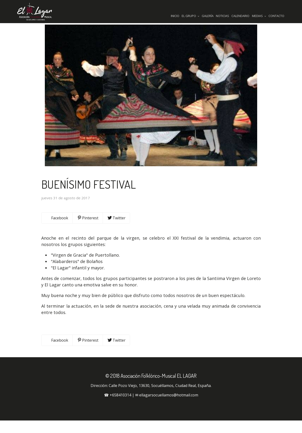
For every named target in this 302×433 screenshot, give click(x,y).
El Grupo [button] (190, 16)
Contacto (276, 16)
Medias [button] (259, 16)
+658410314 (120, 407)
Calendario (240, 16)
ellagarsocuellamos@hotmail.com (168, 407)
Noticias (222, 16)
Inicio (175, 16)
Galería (208, 16)
